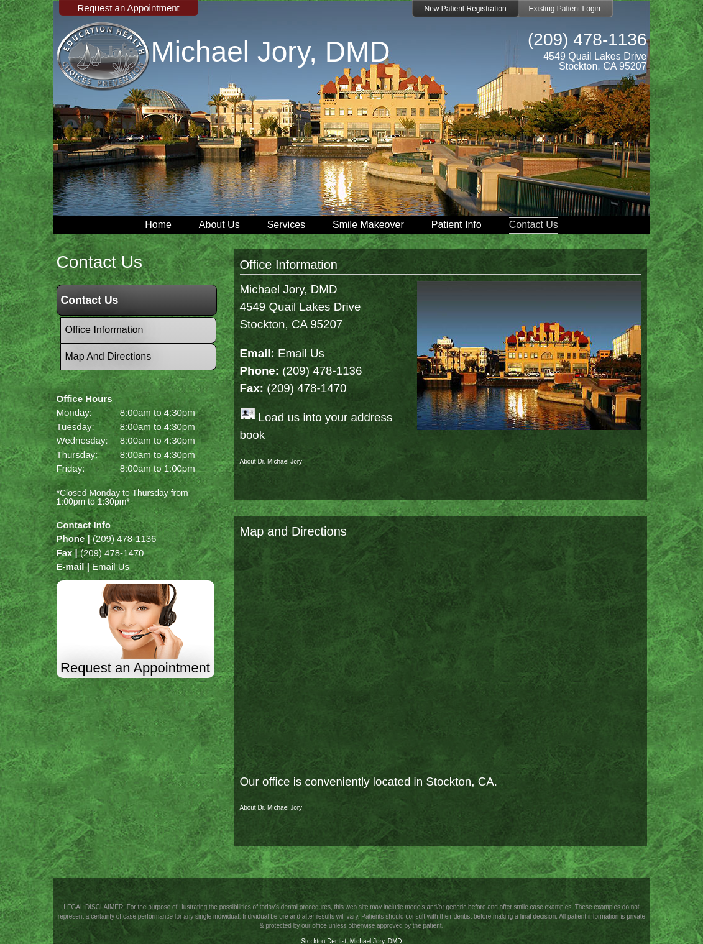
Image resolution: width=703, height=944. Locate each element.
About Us (219, 224)
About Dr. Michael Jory (271, 461)
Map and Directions (293, 531)
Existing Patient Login (564, 8)
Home (158, 224)
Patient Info (456, 224)
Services (286, 224)
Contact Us (533, 224)
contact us (100, 262)
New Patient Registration (466, 8)
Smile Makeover (368, 224)
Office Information (289, 265)
